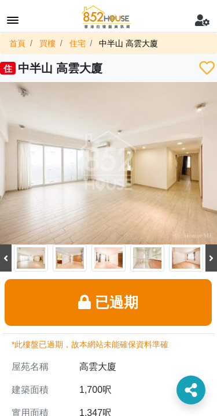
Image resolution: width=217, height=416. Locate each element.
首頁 (17, 43)
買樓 (47, 43)
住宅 (77, 43)
